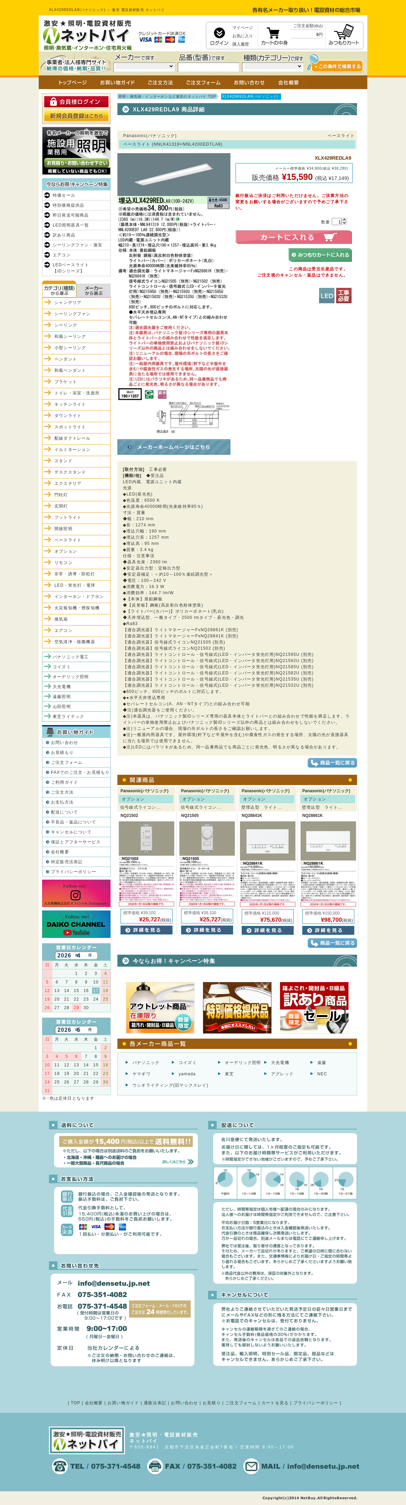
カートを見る (275, 1402)
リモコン (63, 562)
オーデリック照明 (243, 1062)
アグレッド (282, 1074)
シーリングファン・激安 (77, 245)
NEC (322, 1074)
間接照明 (63, 528)
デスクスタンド (70, 472)
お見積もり (62, 752)
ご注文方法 (62, 792)
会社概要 (60, 851)
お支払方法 (62, 802)
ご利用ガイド (64, 782)
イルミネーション (72, 449)
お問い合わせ (64, 742)
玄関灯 (61, 506)
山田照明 (62, 706)
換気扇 (61, 619)
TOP (75, 1402)
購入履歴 (240, 44)
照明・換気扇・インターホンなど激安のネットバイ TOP (167, 96)
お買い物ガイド (123, 1402)
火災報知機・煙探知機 (77, 607)
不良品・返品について (73, 822)
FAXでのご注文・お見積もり (80, 772)
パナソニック (146, 1062)
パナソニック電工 (71, 656)
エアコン (62, 255)
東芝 (229, 1074)
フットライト (67, 517)
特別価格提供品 (68, 205)
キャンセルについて (71, 832)
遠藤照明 (62, 696)
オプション (65, 551)
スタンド (63, 460)
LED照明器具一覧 (71, 225)
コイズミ (188, 1062)
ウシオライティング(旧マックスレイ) (170, 1085)
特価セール (64, 195)
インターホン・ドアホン (79, 596)
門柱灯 (61, 494)
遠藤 (321, 1062)
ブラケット (65, 381)
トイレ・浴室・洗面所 (77, 393)
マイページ (242, 27)
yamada (187, 1074)
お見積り (212, 1402)
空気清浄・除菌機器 (74, 641)
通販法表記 (155, 1402)
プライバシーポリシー (73, 871)
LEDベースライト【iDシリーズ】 (71, 267)
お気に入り (242, 36)
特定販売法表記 (67, 861)
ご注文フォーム (67, 762)
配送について (64, 812)
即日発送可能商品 (71, 215)
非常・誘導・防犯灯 (74, 574)
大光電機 (280, 1062)
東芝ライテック (68, 716)
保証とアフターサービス (76, 842)
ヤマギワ (141, 1074)
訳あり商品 (64, 235)
